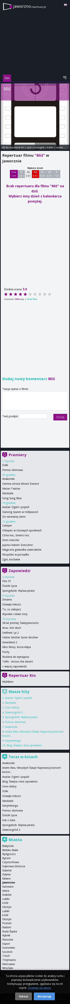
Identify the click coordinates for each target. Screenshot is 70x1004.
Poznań (7, 923)
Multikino (7, 681)
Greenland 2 (9, 642)
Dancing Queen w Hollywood (20, 512)
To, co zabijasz (11, 609)
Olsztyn (6, 907)
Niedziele (7, 493)
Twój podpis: (10, 416)
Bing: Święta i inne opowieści (24, 745)
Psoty (5, 652)
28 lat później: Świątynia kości (20, 623)
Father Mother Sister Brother (20, 637)
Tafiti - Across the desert (17, 661)
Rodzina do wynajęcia (15, 657)
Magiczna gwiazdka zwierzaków (21, 549)
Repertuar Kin (22, 675)
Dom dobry (12, 707)
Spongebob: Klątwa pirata (18, 590)
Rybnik (6, 935)
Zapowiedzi (19, 570)
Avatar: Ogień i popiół (15, 507)
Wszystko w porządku (15, 554)
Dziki (5, 465)
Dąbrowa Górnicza (13, 866)
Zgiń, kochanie (11, 559)
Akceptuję (44, 996)
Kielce (5, 890)
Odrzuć (23, 996)
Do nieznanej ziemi (13, 516)
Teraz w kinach (23, 756)
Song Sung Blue (12, 498)
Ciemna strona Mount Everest (20, 483)
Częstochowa (10, 862)
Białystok (8, 846)
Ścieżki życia (9, 586)
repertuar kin (17, 147)
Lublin (6, 899)
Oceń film (32, 299)
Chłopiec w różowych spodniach (22, 530)
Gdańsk (7, 870)
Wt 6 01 (49, 173)
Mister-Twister (11, 488)
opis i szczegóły (35, 147)
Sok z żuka (8, 820)
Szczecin (7, 952)
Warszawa (8, 964)
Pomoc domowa (12, 470)
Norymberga (13, 740)
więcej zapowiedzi (15, 666)
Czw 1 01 (13, 173)
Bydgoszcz (9, 854)
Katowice (8, 886)
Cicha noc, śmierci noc (15, 535)
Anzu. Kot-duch (11, 628)
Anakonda (8, 479)
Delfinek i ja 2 (10, 632)
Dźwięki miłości (11, 604)
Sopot (6, 943)
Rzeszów (7, 939)
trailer (50, 147)
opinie (59, 147)
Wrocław (7, 968)
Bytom (6, 858)
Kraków (6, 894)
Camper (7, 525)
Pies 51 (6, 581)
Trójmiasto (9, 960)
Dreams (7, 599)
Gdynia (6, 874)
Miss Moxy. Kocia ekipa (16, 647)
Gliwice (6, 878)
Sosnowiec (8, 947)
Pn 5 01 (42, 173)
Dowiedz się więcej (39, 987)
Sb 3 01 (28, 173)
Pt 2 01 (21, 173)
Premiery (17, 454)
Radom (6, 927)
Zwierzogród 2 (14, 712)
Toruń (6, 955)
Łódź (5, 903)
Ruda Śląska (9, 931)
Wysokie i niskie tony (14, 614)
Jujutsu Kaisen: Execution (17, 545)
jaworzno (29, 6)
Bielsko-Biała (10, 850)
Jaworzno (8, 882)
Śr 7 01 (56, 173)
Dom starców (10, 540)
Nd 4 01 (35, 173)
